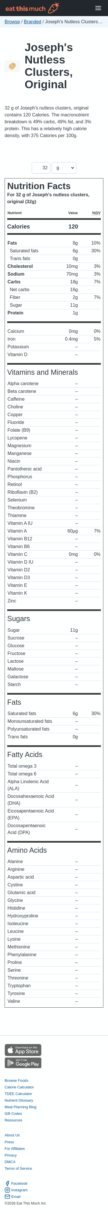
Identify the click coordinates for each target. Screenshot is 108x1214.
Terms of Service (18, 1168)
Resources (13, 1120)
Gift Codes (13, 1113)
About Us (12, 1135)
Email (12, 1196)
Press (9, 1142)
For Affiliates (15, 1148)
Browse (12, 21)
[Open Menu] (98, 8)
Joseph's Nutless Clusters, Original (48, 66)
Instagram (16, 1190)
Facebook (16, 1183)
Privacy (11, 1155)
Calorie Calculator (19, 1087)
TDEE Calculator (18, 1094)
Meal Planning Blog (20, 1107)
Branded (32, 21)
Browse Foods (16, 1080)
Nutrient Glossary (19, 1100)
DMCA (10, 1162)
